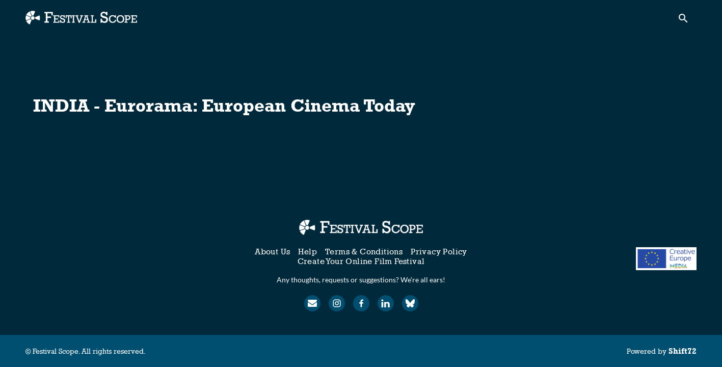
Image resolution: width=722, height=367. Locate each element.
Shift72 (682, 351)
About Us (272, 251)
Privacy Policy (439, 251)
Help (307, 251)
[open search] (687, 21)
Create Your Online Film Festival (361, 261)
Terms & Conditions (364, 251)
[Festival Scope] (361, 227)
